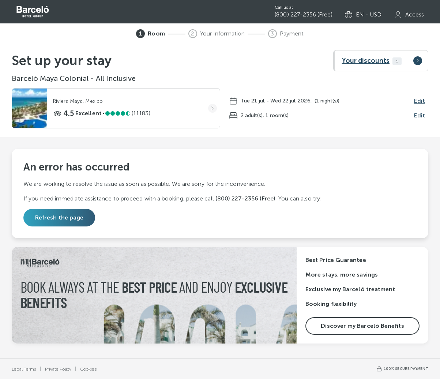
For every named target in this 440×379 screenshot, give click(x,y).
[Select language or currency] (363, 14)
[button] (380, 60)
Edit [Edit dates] (419, 100)
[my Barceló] (409, 14)
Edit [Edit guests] (419, 115)
